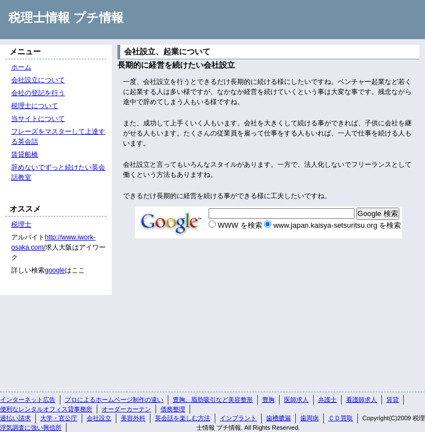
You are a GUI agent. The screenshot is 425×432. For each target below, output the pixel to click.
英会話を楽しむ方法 (182, 418)
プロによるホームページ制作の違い (114, 399)
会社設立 (99, 418)
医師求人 (296, 399)
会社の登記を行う (38, 93)
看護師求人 (361, 399)
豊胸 (268, 399)
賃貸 (392, 399)
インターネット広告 (27, 399)
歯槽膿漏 (278, 418)
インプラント (238, 418)
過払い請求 (15, 418)
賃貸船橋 (24, 154)
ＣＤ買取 (340, 418)
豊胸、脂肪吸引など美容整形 (213, 399)
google (55, 270)
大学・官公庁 (58, 418)
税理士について (34, 106)
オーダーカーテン (126, 409)
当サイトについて (38, 119)
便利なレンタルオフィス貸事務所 (46, 409)
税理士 (21, 224)
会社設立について (38, 80)
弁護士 (327, 399)
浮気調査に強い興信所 (31, 427)
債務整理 (172, 409)
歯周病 (309, 418)
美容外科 (133, 418)
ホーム (21, 67)
